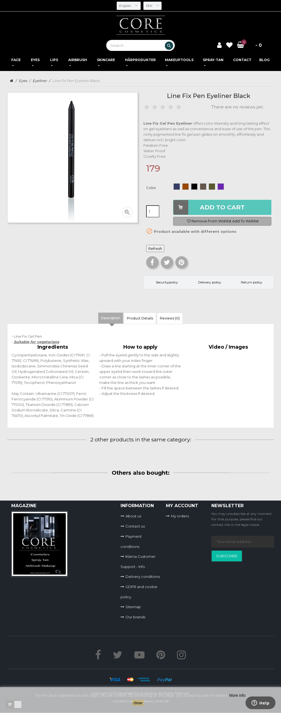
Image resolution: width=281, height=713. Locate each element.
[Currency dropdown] (152, 6)
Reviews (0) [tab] (170, 318)
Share (152, 262)
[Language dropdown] (128, 6)
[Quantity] (152, 211)
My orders (180, 516)
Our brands (135, 617)
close (138, 703)
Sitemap (133, 607)
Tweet (167, 262)
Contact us (135, 526)
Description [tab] (110, 318)
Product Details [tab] (140, 318)
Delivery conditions (143, 576)
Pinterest (181, 262)
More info (237, 695)
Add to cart (222, 207)
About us (133, 516)
